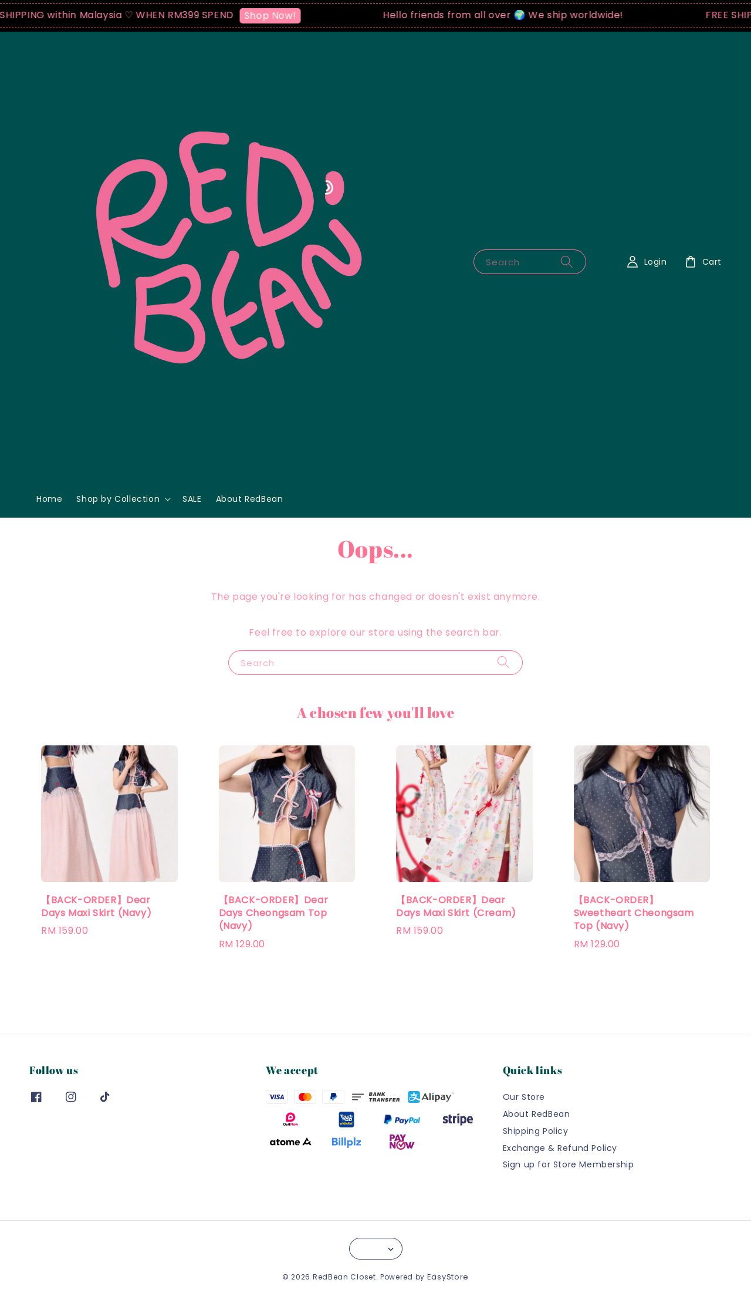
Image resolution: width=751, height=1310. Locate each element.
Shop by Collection (118, 499)
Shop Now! (275, 15)
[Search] (567, 261)
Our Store (524, 1097)
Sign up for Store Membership (568, 1164)
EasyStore (448, 1276)
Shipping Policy (536, 1131)
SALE (191, 499)
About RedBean (249, 499)
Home (49, 499)
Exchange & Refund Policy (560, 1148)
